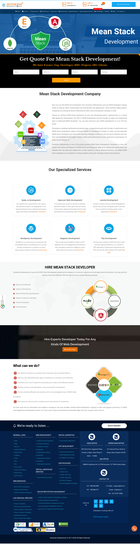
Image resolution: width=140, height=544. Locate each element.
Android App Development (66, 452)
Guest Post (62, 469)
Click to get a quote (100, 517)
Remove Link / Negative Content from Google (50, 509)
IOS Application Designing (66, 458)
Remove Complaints (19, 504)
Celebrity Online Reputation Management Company (52, 498)
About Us (16, 447)
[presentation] (28, 82)
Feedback (16, 456)
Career (15, 459)
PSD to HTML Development (21, 487)
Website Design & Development (22, 493)
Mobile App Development (43, 464)
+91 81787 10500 (117, 494)
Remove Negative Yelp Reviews (22, 510)
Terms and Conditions (19, 470)
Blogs (15, 444)
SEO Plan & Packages (65, 481)
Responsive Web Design (20, 490)
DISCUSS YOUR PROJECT (125, 4)
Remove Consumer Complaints (22, 513)
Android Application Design (66, 455)
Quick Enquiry (114, 426)
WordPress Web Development (44, 441)
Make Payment (18, 476)
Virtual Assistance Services (44, 478)
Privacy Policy (17, 467)
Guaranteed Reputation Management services (50, 504)
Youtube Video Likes (65, 475)
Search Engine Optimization (67, 441)
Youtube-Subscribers (65, 478)
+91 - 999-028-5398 (95, 5)
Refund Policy (17, 473)
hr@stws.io (118, 490)
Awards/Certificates (19, 450)
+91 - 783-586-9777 (93, 490)
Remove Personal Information (22, 507)
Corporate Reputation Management (47, 501)
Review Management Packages (68, 484)
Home (15, 441)
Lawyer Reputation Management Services (49, 506)
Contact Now (70, 350)
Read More (42, 212)
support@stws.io (72, 5)
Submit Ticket (17, 453)
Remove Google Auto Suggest (22, 519)
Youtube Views (63, 472)
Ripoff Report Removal (20, 516)
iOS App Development (42, 444)
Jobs (15, 461)
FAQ (15, 464)
